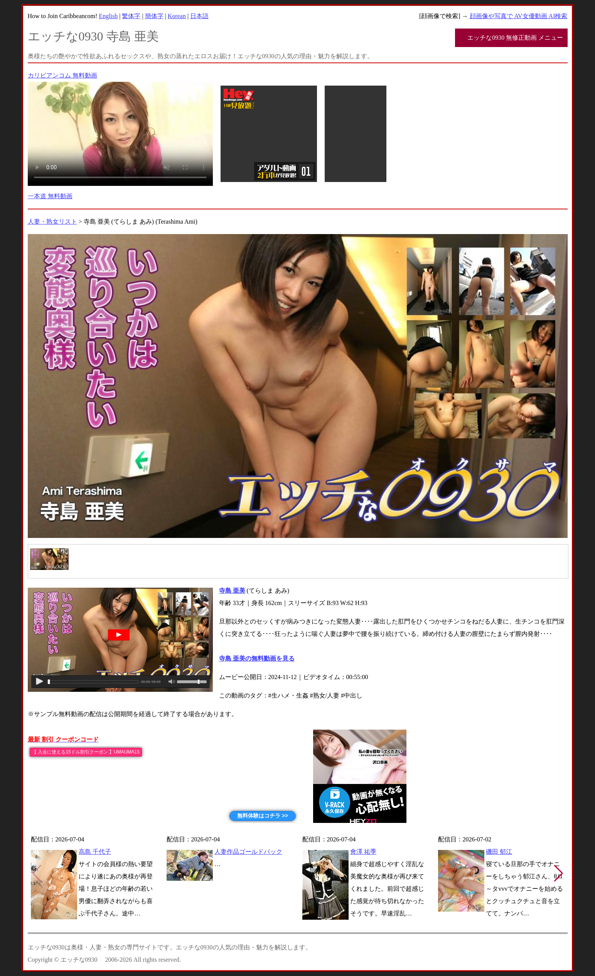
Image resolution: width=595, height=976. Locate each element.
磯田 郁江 (499, 851)
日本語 (199, 16)
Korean (177, 16)
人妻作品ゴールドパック (248, 851)
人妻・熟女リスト (52, 221)
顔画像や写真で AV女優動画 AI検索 (519, 16)
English (108, 16)
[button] (558, 873)
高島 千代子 (95, 851)
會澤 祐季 (363, 851)
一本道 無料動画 (50, 196)
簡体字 (154, 16)
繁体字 (131, 16)
